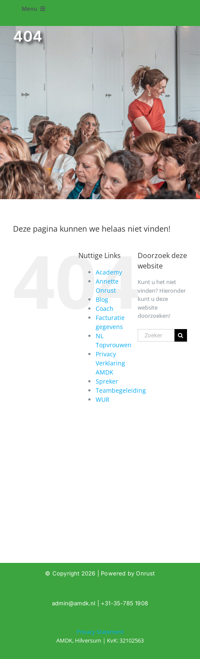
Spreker (107, 381)
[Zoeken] (180, 335)
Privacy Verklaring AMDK (110, 363)
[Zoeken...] (156, 335)
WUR (103, 399)
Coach (104, 308)
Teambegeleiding (121, 390)
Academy (109, 272)
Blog (102, 299)
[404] (100, 636)
